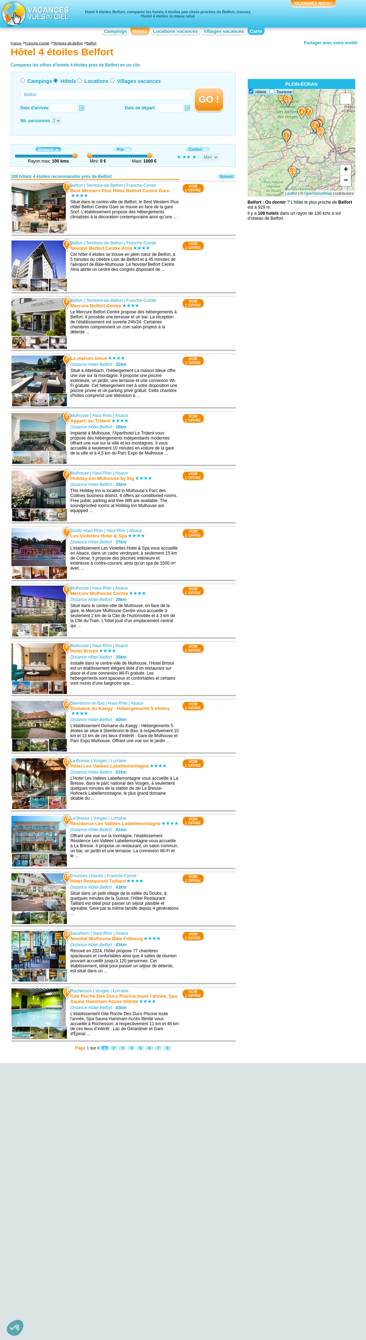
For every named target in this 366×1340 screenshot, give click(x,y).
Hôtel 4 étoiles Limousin (160, 1286)
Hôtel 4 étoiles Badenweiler (262, 1203)
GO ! (209, 99)
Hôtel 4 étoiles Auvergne (63, 1266)
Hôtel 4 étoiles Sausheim (162, 1170)
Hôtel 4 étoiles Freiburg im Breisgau (270, 1183)
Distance (48, 150)
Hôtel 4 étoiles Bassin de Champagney (77, 1198)
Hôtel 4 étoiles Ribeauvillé (260, 1188)
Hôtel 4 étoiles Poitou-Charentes (267, 1281)
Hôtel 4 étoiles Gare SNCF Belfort (72, 1158)
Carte (256, 31)
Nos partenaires (223, 1304)
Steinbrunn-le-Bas (87, 703)
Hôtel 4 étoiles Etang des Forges (71, 1173)
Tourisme (284, 92)
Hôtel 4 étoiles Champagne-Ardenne (172, 1256)
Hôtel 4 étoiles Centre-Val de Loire (72, 1286)
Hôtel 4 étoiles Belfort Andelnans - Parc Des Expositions (81, 1181)
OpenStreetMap (318, 193)
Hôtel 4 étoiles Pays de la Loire (265, 1271)
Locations (96, 81)
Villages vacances (224, 31)
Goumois (78, 875)
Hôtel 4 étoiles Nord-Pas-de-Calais (269, 1266)
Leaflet (291, 193)
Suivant (226, 177)
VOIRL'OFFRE (193, 188)
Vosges (100, 760)
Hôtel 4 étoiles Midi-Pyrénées (264, 1261)
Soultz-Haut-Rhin (86, 530)
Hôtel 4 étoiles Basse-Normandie (71, 1271)
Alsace (121, 415)
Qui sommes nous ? (147, 1304)
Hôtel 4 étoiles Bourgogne (64, 1276)
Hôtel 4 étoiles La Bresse (162, 1150)
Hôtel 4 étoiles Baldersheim (164, 1165)
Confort (198, 150)
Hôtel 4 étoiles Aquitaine (63, 1261)
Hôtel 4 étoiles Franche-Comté (167, 1266)
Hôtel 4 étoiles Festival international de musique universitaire (77, 1166)
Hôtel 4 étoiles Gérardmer (260, 1168)
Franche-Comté (141, 185)
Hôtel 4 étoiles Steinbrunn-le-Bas (169, 1140)
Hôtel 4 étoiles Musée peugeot (69, 1208)
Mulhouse (79, 415)
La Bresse (79, 760)
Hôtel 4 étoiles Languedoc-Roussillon (173, 1281)
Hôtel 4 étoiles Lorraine (258, 1256)
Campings (115, 31)
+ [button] (345, 170)
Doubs (97, 875)
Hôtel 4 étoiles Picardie (258, 1276)
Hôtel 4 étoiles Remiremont (164, 1180)
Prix (123, 150)
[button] (15, 1327)
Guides (242, 1314)
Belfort (76, 185)
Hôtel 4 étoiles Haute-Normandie (169, 1271)
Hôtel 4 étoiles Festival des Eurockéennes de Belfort (83, 1191)
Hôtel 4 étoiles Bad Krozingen (264, 1198)
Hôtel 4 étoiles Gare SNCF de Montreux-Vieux (84, 1203)
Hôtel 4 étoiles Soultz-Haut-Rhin (168, 1145)
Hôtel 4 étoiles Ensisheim (162, 1175)
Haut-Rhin (102, 415)
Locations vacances (175, 31)
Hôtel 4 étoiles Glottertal (259, 1193)
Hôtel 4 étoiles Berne (256, 1163)
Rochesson (81, 990)
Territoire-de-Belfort (104, 185)
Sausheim (79, 933)
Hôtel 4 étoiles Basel (255, 1178)
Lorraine (118, 760)
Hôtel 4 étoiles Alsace (60, 1256)
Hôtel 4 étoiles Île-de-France (165, 1276)
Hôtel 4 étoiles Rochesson (163, 1160)
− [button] (345, 180)
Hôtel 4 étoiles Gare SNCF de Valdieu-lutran (82, 1218)
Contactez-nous (187, 1304)
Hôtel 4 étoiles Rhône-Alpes (262, 1291)
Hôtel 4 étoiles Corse (158, 1261)
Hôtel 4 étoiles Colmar (257, 1158)
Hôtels (140, 31)
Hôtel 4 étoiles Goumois (160, 1155)
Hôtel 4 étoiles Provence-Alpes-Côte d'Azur (277, 1286)
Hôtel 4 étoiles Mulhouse (161, 1135)
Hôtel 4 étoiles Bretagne (63, 1281)
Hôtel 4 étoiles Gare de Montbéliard (74, 1213)
